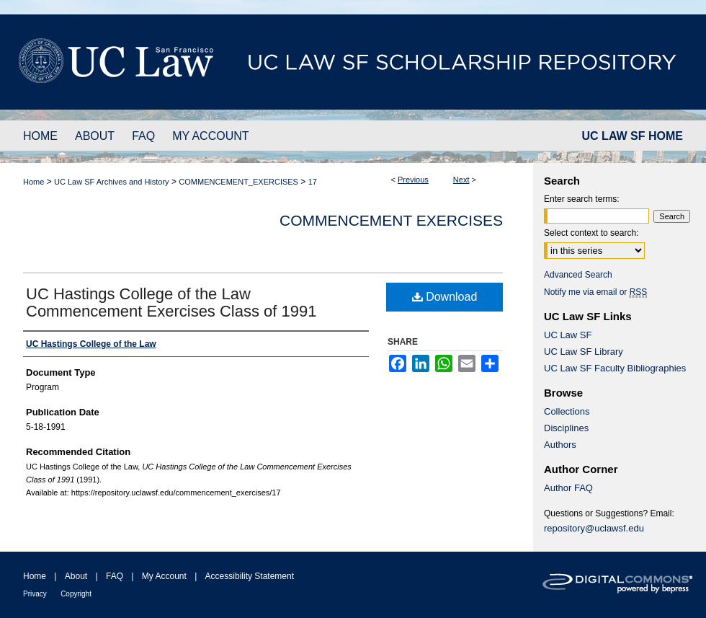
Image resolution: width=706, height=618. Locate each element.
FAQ (114, 576)
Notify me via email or (595, 292)
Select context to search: (591, 233)
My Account (164, 576)
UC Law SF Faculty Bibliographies (615, 368)
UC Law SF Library (583, 351)
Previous (413, 179)
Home (33, 181)
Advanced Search (578, 275)
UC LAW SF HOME (632, 136)
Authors (560, 444)
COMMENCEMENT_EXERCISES (238, 181)
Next (461, 179)
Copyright (76, 594)
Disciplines (566, 428)
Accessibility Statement (249, 576)
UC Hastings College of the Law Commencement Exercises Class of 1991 (171, 302)
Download (445, 297)
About (76, 576)
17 (312, 181)
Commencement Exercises (391, 220)
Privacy (35, 594)
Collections (567, 411)
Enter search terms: (582, 199)
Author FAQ (568, 487)
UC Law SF (567, 335)
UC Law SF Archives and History (111, 181)
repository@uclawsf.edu (594, 528)
